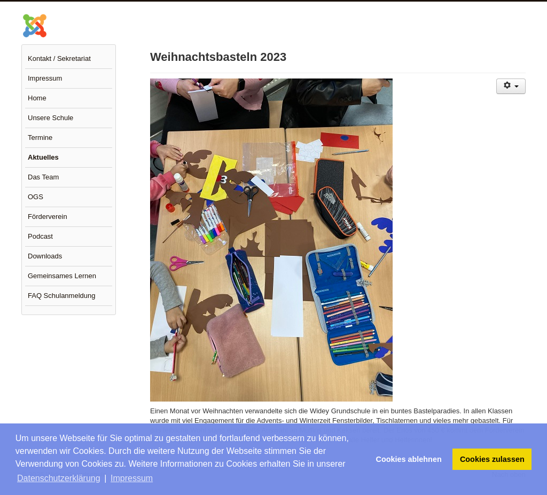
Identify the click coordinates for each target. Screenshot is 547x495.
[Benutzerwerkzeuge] (511, 86)
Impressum (45, 78)
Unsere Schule (50, 118)
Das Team (43, 177)
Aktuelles (43, 157)
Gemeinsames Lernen (62, 276)
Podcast (40, 236)
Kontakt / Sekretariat (59, 58)
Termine (40, 137)
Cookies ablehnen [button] (409, 459)
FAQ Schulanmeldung (61, 296)
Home (37, 98)
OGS (35, 197)
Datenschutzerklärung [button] (58, 478)
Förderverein (47, 217)
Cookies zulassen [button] (492, 459)
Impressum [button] (132, 478)
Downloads (45, 256)
